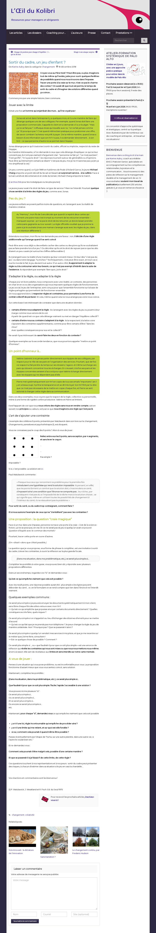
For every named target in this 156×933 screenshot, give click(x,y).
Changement (48, 67)
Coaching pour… (56, 33)
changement (18, 815)
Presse (92, 33)
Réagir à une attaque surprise (84, 52)
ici (42, 469)
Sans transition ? (48, 857)
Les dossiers (34, 33)
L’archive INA (15, 182)
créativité (29, 815)
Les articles (15, 33)
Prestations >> (124, 33)
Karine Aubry (18, 67)
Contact (105, 33)
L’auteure (77, 33)
